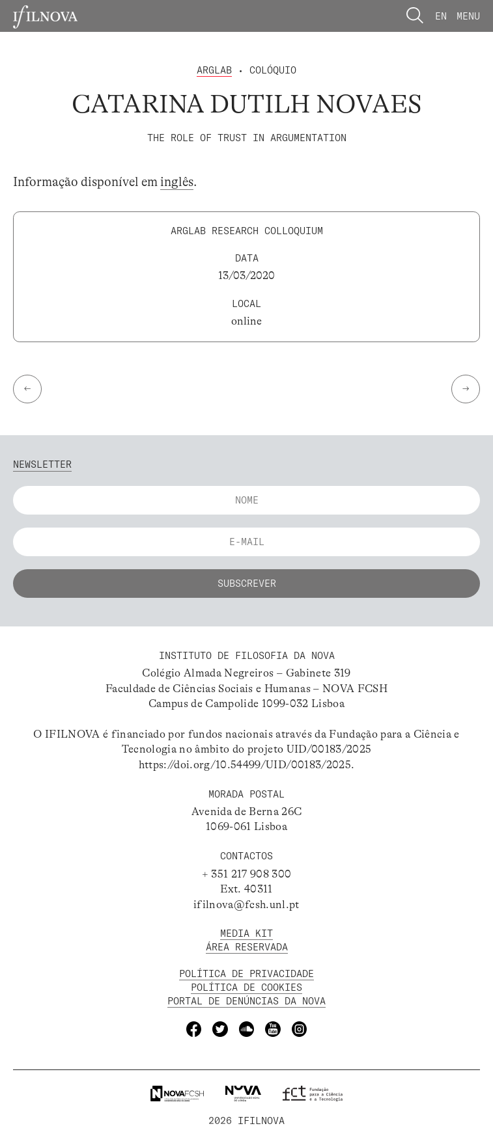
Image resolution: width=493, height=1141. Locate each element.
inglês (176, 181)
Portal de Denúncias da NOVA (246, 1001)
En (441, 16)
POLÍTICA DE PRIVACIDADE (246, 973)
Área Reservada (247, 947)
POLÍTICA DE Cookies (246, 987)
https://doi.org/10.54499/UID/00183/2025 (245, 764)
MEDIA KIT (246, 933)
